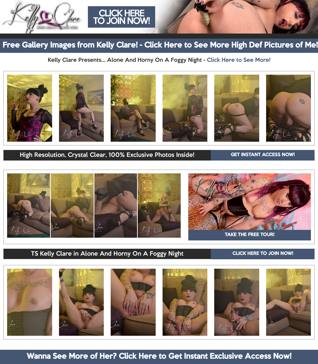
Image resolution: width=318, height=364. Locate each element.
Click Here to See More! (238, 60)
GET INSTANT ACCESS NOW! (263, 155)
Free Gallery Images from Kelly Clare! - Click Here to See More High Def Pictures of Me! (160, 45)
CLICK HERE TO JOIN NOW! (262, 254)
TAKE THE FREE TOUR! (249, 235)
